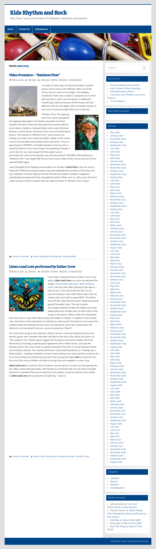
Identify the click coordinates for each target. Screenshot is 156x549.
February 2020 (117, 327)
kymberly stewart (66, 456)
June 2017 (115, 430)
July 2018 (114, 388)
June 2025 (115, 151)
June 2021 (115, 283)
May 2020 (115, 318)
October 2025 (116, 142)
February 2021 (117, 295)
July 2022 (114, 251)
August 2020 (116, 315)
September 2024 (118, 174)
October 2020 (116, 308)
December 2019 (118, 334)
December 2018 (118, 372)
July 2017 (114, 427)
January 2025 (116, 161)
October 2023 (116, 203)
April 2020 (115, 321)
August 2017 (116, 423)
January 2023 (116, 231)
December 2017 (117, 411)
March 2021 (115, 292)
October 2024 (116, 171)
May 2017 (114, 433)
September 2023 (118, 206)
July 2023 (114, 212)
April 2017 (114, 436)
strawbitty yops (82, 456)
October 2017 (116, 417)
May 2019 (114, 356)
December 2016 (118, 449)
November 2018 (118, 375)
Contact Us (24, 29)
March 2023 (115, 225)
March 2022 (115, 263)
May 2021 (114, 286)
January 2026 (116, 135)
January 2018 (116, 407)
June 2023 (115, 215)
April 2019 (115, 359)
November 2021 (118, 276)
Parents (54, 80)
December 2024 (118, 164)
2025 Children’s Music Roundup (125, 88)
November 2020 (118, 305)
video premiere (69, 256)
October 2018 (116, 379)
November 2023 (118, 199)
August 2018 (116, 385)
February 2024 (117, 196)
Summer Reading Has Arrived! (124, 85)
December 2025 (118, 139)
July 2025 (114, 148)
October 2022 (116, 241)
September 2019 (118, 343)
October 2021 (116, 279)
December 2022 (118, 235)
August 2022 (116, 247)
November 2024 (118, 167)
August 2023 (116, 209)
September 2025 (118, 145)
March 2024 (115, 193)
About (10, 29)
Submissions (41, 29)
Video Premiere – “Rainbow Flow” (34, 75)
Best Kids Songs (118, 526)
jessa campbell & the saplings (47, 256)
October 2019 (116, 340)
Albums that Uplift (131, 520)
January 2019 (116, 369)
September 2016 (118, 459)
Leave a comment (20, 256)
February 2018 (117, 404)
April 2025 (115, 158)
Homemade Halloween (67, 284)
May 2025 (114, 155)
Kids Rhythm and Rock (38, 13)
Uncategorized (75, 80)
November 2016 (118, 452)
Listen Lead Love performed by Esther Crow (42, 267)
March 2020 (116, 324)
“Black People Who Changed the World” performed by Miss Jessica (126, 513)
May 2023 (114, 219)
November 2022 (118, 238)
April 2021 (114, 289)
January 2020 (116, 331)
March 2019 (115, 363)
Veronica (32, 80)
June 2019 (115, 353)
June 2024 (115, 183)
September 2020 (118, 311)
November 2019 (118, 337)
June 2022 (115, 254)
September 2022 (118, 244)
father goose (51, 456)
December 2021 (117, 273)
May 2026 (115, 132)
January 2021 (116, 299)
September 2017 (118, 420)
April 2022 (115, 260)
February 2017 (117, 443)
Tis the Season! (117, 101)
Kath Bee (114, 520)
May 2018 (114, 395)
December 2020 (118, 302)
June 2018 (115, 391)
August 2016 (116, 462)
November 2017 (118, 414)
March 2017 (115, 439)
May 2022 (114, 257)
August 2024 (116, 177)
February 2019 (117, 366)
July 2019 (114, 350)
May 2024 (114, 187)
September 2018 (118, 382)
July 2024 (114, 180)
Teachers (63, 80)
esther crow (39, 456)
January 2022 (116, 270)
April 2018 (115, 398)
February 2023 (117, 228)
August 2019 (116, 347)
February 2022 (117, 267)
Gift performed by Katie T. (122, 91)
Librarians (45, 80)
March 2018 (115, 401)
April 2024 (115, 190)
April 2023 (115, 222)
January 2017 (116, 446)
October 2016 (116, 455)
